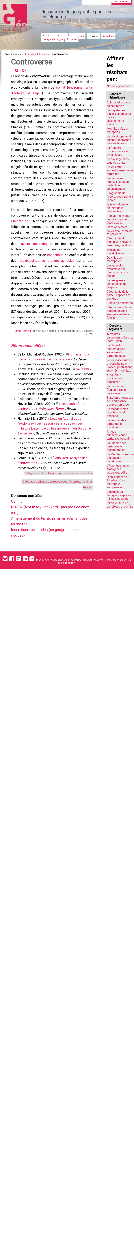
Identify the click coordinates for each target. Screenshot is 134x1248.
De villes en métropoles (114, 259)
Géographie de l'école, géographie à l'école (120, 196)
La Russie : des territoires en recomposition (116, 446)
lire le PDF (83, 403)
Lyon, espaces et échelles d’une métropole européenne (118, 482)
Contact (87, 607)
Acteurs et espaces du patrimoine (119, 104)
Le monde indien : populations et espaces (118, 412)
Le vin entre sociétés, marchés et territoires (120, 170)
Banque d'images (53, 39)
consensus (55, 281)
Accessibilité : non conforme (66, 607)
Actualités (108, 36)
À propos (72, 39)
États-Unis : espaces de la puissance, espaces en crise (120, 401)
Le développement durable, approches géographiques (119, 140)
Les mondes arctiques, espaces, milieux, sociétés (119, 495)
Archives (98, 607)
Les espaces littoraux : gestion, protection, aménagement (118, 183)
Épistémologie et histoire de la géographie (118, 208)
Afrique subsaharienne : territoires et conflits (120, 435)
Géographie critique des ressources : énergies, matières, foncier (119, 312)
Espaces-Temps (54, 448)
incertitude (21, 244)
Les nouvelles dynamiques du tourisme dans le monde (117, 271)
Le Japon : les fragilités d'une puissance (116, 390)
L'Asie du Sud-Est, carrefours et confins (120, 504)
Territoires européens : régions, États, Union (120, 337)
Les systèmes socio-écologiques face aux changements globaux (119, 117)
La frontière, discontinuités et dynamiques (117, 151)
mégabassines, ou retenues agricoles (46, 287)
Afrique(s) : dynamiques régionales (114, 378)
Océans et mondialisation (116, 251)
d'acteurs (46, 97)
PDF (24, 72)
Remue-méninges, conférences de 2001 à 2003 (118, 219)
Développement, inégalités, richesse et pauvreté (119, 230)
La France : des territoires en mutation (116, 424)
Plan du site (42, 607)
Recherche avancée (115, 607)
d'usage (60, 97)
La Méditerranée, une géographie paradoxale (120, 458)
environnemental (25, 97)
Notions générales (118, 86)
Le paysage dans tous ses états (118, 160)
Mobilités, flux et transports (117, 130)
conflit (87, 91)
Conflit (18, 543)
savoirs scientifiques (36, 269)
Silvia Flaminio (22, 364)
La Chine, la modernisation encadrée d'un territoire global (116, 351)
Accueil (32, 54)
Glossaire (93, 36)
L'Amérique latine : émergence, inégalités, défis (118, 469)
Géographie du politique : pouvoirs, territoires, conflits (54, 513)
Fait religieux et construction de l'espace (116, 284)
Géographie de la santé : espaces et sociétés (118, 295)
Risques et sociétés (120, 303)
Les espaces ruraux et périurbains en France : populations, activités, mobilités (120, 365)
